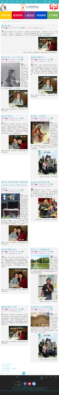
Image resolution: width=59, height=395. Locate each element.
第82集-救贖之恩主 (9, 249)
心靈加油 (29, 15)
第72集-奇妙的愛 (6, 370)
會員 (17, 377)
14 (29, 373)
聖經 (56, 377)
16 (35, 373)
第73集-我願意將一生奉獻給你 (9, 368)
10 (17, 373)
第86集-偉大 (6, 25)
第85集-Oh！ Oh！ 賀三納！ (13, 57)
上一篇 (6, 373)
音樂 (17, 2)
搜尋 (45, 2)
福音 (36, 2)
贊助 (50, 2)
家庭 (26, 2)
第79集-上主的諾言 (38, 116)
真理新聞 (17, 15)
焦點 (7, 2)
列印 (42, 28)
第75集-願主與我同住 (7, 364)
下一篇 (39, 373)
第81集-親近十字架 (9, 307)
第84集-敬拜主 (7, 116)
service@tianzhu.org (40, 389)
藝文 (12, 2)
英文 (21, 2)
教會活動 (6, 15)
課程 (42, 379)
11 (20, 373)
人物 (31, 2)
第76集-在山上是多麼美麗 (41, 307)
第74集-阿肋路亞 (6, 366)
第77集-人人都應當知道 (40, 249)
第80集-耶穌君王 (37, 57)
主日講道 (53, 15)
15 (32, 373)
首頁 (2, 2)
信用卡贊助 (4, 3)
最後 (44, 373)
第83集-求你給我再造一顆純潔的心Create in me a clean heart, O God (14, 185)
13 (26, 373)
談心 (46, 377)
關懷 (42, 377)
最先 (2, 373)
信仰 (51, 377)
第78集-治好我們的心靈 (40, 182)
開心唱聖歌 (19, 28)
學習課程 (41, 15)
